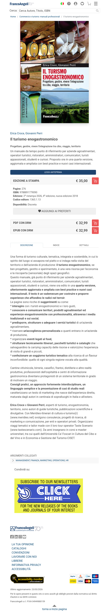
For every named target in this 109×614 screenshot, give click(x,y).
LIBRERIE (17, 560)
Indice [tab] (56, 245)
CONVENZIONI (20, 552)
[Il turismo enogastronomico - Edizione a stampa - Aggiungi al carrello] (95, 180)
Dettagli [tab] (84, 245)
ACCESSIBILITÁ (21, 569)
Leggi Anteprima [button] (53, 172)
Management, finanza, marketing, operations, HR (42, 460)
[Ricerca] (97, 10)
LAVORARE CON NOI (24, 556)
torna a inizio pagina (54, 609)
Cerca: (13, 10)
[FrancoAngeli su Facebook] (12, 537)
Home (13, 16)
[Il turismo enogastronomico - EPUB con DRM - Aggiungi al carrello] (95, 230)
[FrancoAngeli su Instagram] (20, 537)
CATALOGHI (19, 548)
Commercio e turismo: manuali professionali (39, 16)
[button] (61, 4)
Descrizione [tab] (26, 245)
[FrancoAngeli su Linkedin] (16, 537)
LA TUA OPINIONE (23, 544)
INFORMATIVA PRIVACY (26, 565)
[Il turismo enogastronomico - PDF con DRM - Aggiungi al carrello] (95, 222)
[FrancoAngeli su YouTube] (24, 537)
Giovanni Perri (33, 133)
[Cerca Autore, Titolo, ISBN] (56, 10)
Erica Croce (17, 133)
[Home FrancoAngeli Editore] (22, 4)
